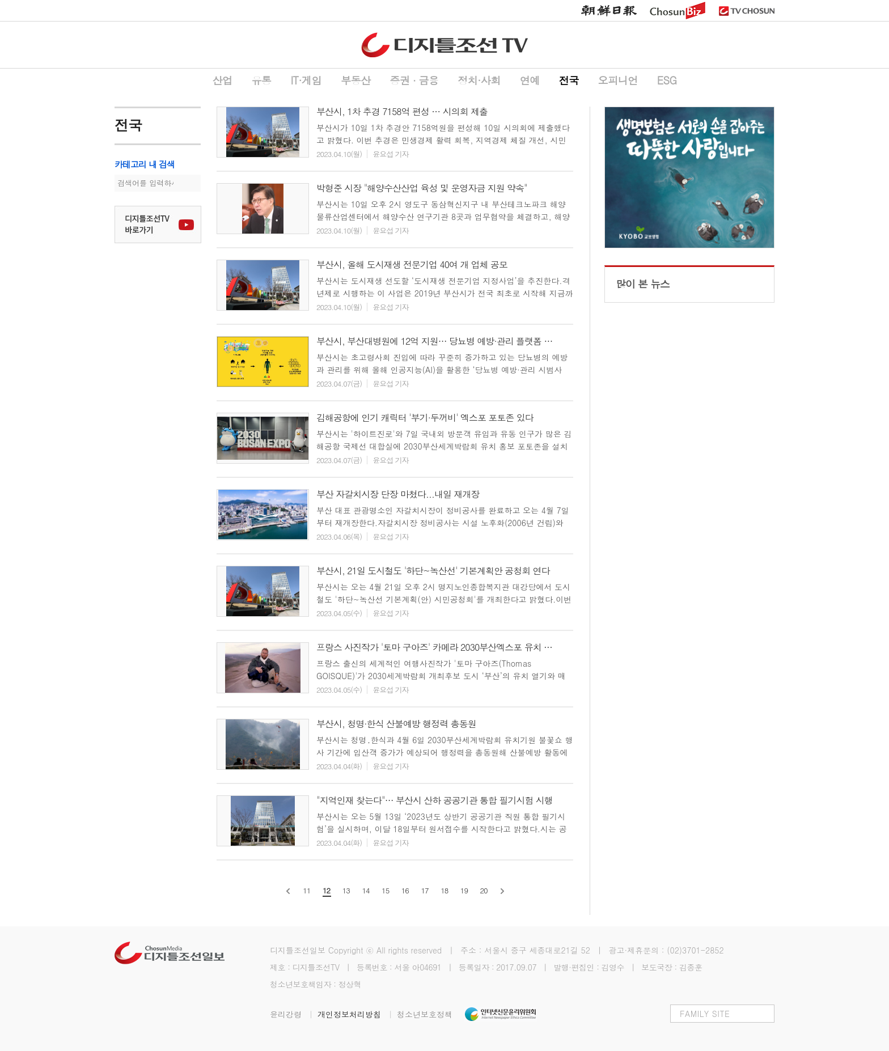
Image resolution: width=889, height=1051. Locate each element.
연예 (530, 80)
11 (306, 890)
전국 (569, 80)
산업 (222, 80)
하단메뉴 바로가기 (0, 0)
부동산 (356, 80)
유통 (261, 80)
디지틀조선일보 (297, 950)
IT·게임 (305, 80)
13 (346, 890)
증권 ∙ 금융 (414, 80)
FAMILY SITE (705, 1013)
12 (326, 890)
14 (365, 890)
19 (464, 890)
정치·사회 (479, 80)
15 (385, 890)
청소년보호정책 (424, 1014)
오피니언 (618, 80)
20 (484, 890)
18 (444, 890)
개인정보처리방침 (357, 1014)
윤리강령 (294, 1014)
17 (424, 890)
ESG (667, 80)
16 (405, 890)
